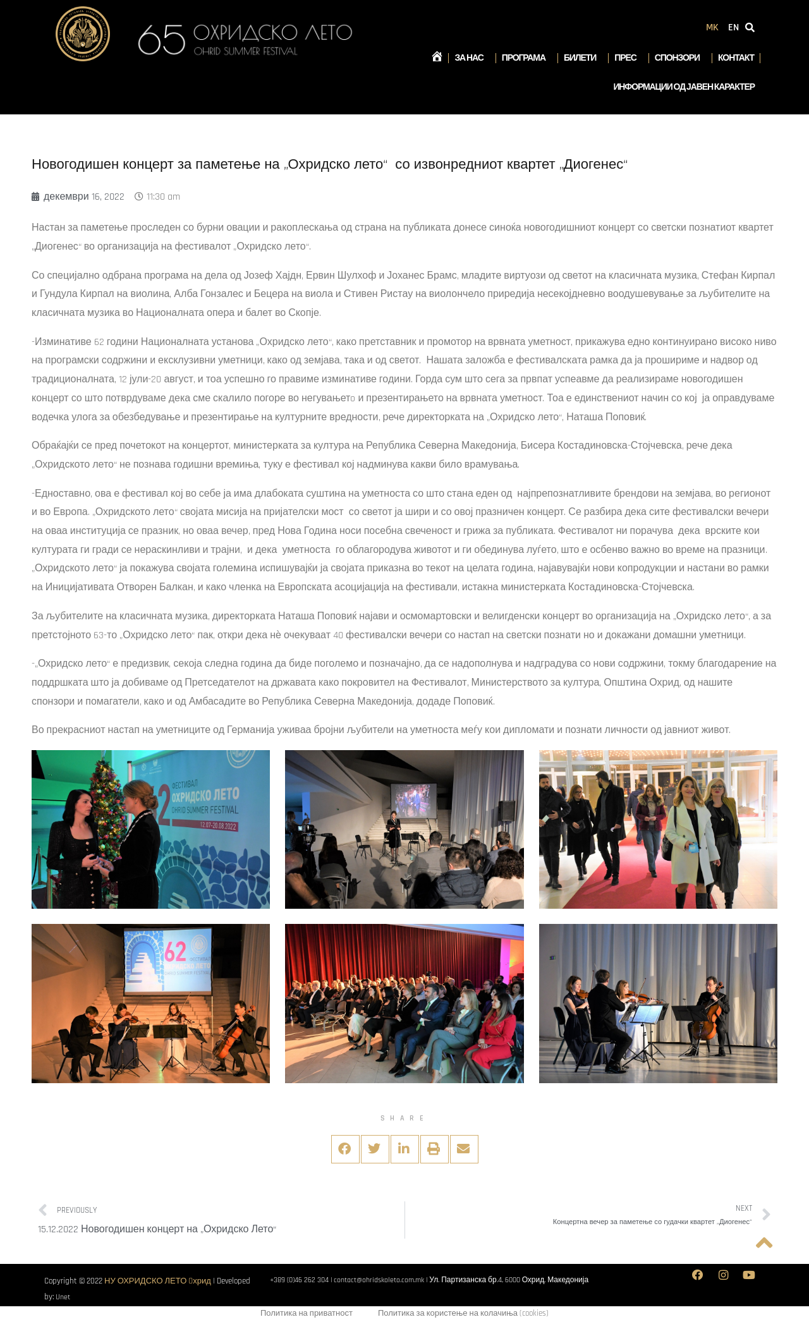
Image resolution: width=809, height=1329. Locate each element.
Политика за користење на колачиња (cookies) (463, 1314)
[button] (345, 1149)
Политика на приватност (306, 1314)
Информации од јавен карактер (684, 87)
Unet (63, 1297)
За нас (471, 58)
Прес (628, 58)
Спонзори (680, 58)
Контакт (736, 58)
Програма (527, 58)
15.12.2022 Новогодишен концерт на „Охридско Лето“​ (157, 1229)
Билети (583, 58)
